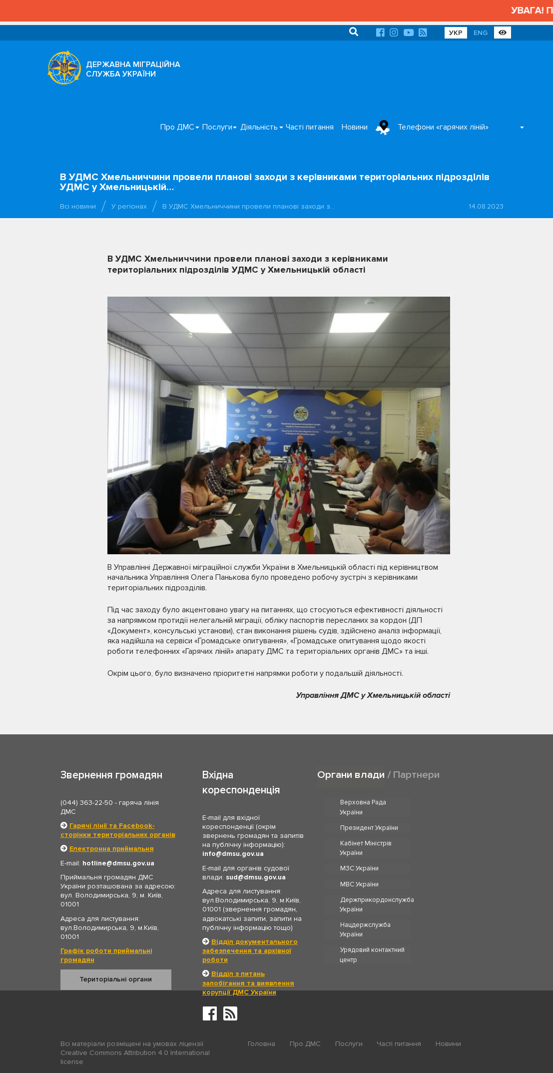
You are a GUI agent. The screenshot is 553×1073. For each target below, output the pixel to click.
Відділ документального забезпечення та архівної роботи (250, 950)
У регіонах (129, 206)
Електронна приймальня (111, 848)
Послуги (217, 127)
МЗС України (359, 843)
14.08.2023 (486, 206)
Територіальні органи (115, 979)
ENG (481, 33)
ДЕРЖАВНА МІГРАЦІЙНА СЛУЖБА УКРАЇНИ (133, 69)
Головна (261, 1044)
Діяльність (259, 127)
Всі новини (78, 206)
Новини (355, 127)
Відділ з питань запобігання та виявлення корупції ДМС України (248, 982)
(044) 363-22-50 (86, 802)
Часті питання (310, 127)
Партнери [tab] (416, 774)
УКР (456, 33)
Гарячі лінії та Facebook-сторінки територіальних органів (117, 830)
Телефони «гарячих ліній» (443, 127)
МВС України (447, 843)
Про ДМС (177, 127)
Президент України (457, 803)
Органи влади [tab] (351, 774)
